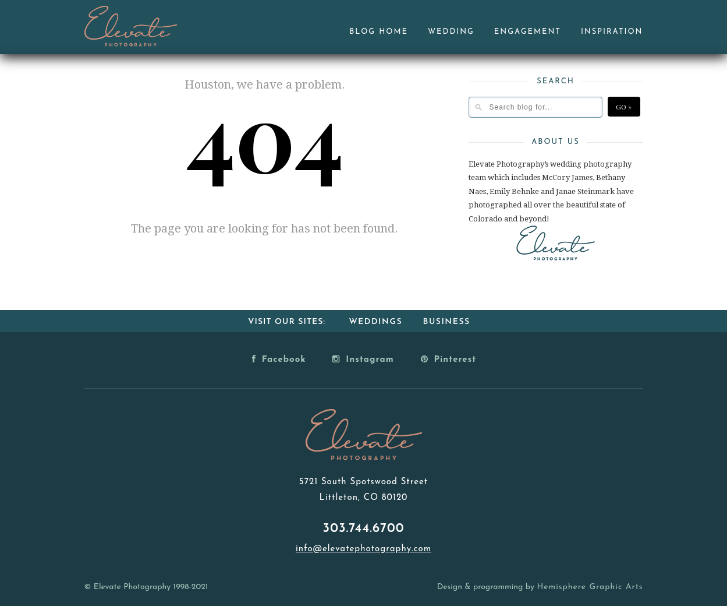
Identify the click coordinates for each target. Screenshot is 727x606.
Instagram (362, 359)
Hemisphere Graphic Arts (590, 587)
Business (446, 322)
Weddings (375, 322)
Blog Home (378, 32)
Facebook (279, 359)
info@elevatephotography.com (363, 549)
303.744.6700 (364, 528)
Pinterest (449, 359)
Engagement (527, 32)
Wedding (451, 32)
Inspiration (612, 32)
